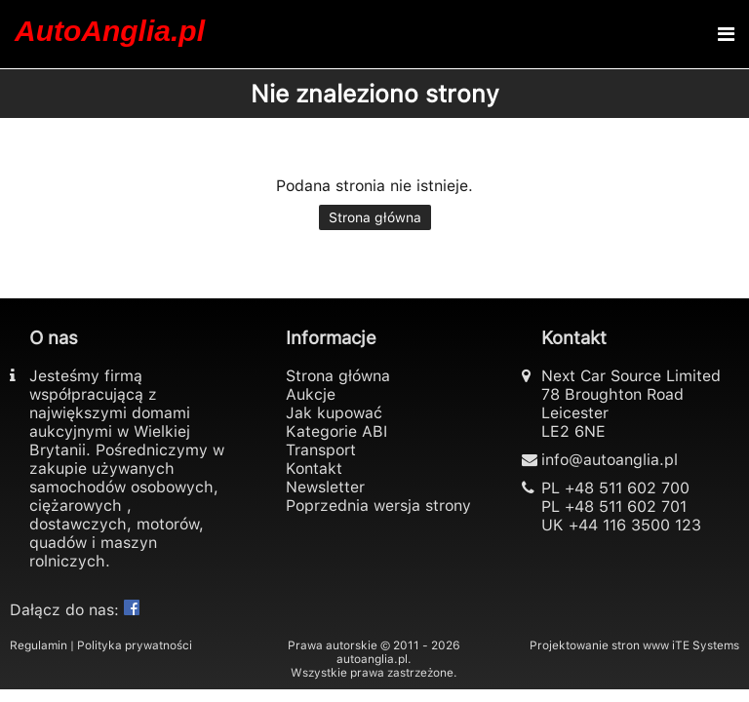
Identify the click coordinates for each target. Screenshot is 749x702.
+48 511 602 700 (627, 488)
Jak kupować (334, 413)
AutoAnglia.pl (110, 31)
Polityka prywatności (134, 645)
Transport (321, 450)
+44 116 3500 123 (635, 525)
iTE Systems (705, 645)
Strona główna (375, 217)
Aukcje (310, 394)
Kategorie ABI (336, 431)
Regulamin (38, 645)
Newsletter (325, 487)
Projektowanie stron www (599, 645)
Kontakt (314, 468)
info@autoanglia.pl (609, 459)
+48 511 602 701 (626, 506)
